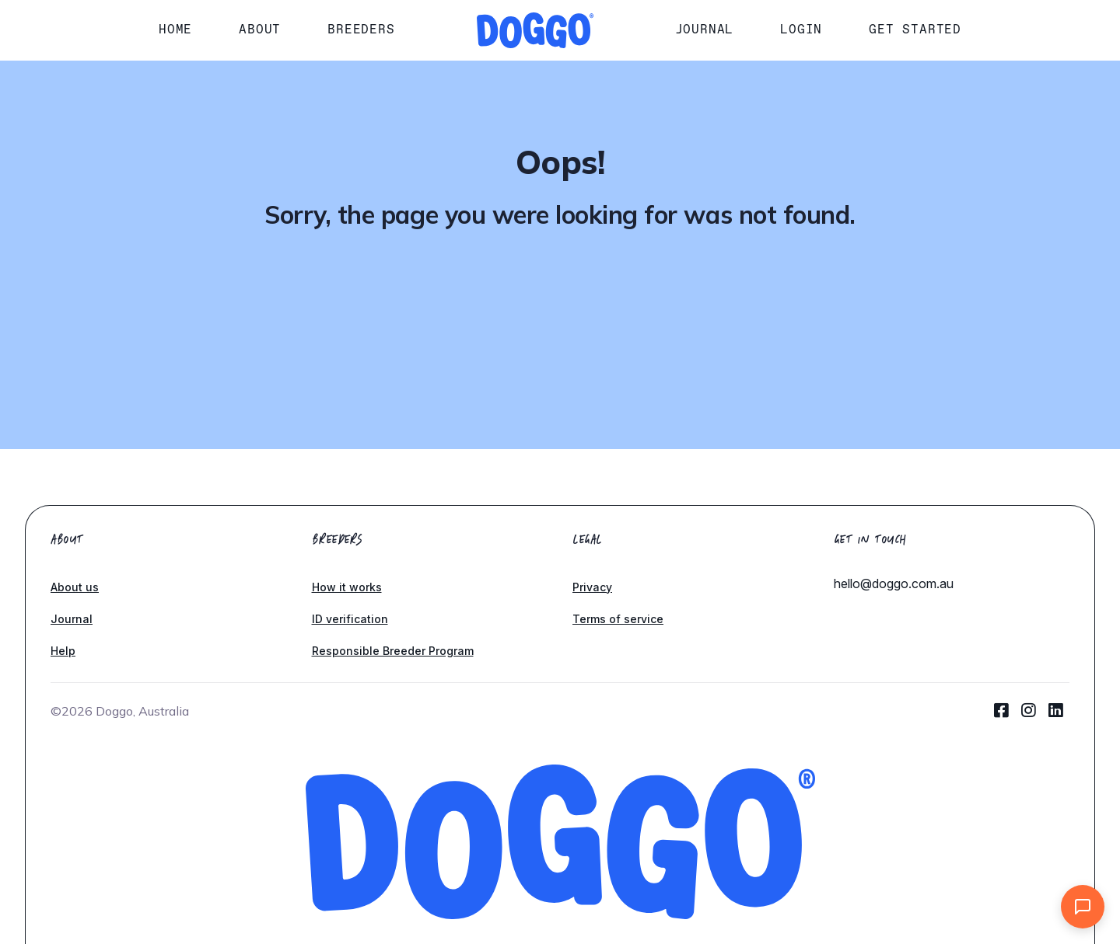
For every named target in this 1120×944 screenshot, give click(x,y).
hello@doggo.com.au (894, 583)
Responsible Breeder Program (393, 650)
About (260, 29)
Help (63, 650)
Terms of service (617, 618)
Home (175, 29)
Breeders (360, 29)
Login (801, 29)
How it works (347, 587)
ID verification (350, 618)
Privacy (592, 587)
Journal (704, 29)
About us (75, 587)
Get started (915, 29)
